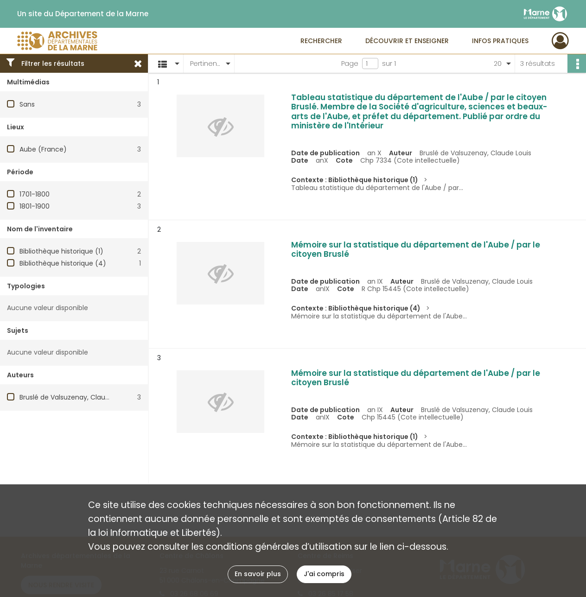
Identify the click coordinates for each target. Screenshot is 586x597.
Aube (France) (43, 149)
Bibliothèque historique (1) (61, 251)
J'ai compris (324, 573)
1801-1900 (34, 206)
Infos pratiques (500, 40)
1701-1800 (34, 194)
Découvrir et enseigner (407, 40)
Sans (27, 104)
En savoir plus (258, 573)
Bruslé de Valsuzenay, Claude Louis (75, 397)
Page (349, 63)
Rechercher (321, 40)
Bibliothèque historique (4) (62, 263)
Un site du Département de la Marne (82, 14)
